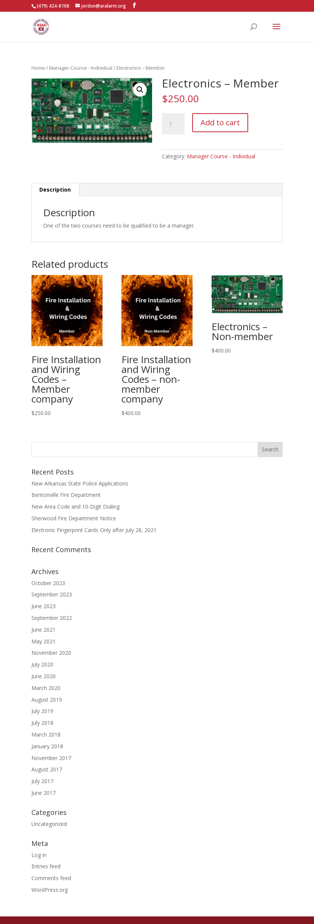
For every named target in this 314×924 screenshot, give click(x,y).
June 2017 (43, 792)
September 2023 (51, 594)
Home (38, 67)
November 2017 (51, 758)
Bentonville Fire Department (66, 494)
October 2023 (48, 583)
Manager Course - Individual (80, 67)
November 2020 (51, 652)
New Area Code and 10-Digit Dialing (75, 506)
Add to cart (220, 122)
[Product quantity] (173, 123)
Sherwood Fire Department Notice (73, 518)
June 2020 (43, 676)
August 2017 (46, 769)
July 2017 (42, 781)
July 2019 (42, 711)
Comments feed (51, 878)
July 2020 (42, 664)
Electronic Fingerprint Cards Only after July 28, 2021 (94, 530)
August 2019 (46, 699)
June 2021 (43, 629)
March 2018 (46, 734)
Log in (39, 854)
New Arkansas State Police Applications (79, 483)
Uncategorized (49, 823)
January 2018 (47, 746)
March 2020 (46, 687)
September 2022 (51, 617)
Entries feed (46, 866)
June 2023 (43, 606)
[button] (140, 90)
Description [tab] (55, 189)
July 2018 (42, 722)
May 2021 (43, 641)
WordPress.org (49, 889)
